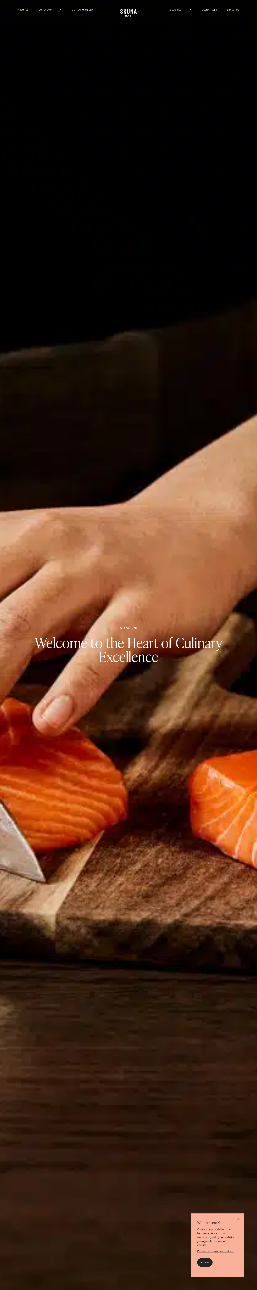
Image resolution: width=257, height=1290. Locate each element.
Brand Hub (233, 9)
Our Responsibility (82, 9)
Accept (204, 1262)
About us (23, 9)
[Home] (128, 18)
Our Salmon (45, 9)
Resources (175, 9)
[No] (238, 1218)
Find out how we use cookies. (215, 1251)
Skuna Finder (209, 9)
